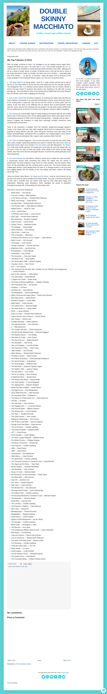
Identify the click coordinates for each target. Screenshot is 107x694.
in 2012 (42, 67)
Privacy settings (12, 683)
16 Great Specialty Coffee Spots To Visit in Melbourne (92, 190)
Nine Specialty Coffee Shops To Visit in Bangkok (92, 232)
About (12, 43)
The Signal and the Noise (39, 176)
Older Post (66, 660)
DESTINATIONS (46, 43)
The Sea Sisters (41, 145)
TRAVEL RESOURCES (68, 43)
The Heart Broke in (16, 82)
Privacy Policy (47, 51)
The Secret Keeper (16, 158)
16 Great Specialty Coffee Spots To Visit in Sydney (92, 224)
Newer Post (11, 660)
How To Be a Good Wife (17, 98)
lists (26, 566)
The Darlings (13, 114)
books (22, 566)
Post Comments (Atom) (23, 664)
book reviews (16, 566)
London (86, 43)
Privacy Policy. (65, 672)
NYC (96, 43)
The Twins (12, 140)
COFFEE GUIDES (27, 43)
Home (39, 660)
